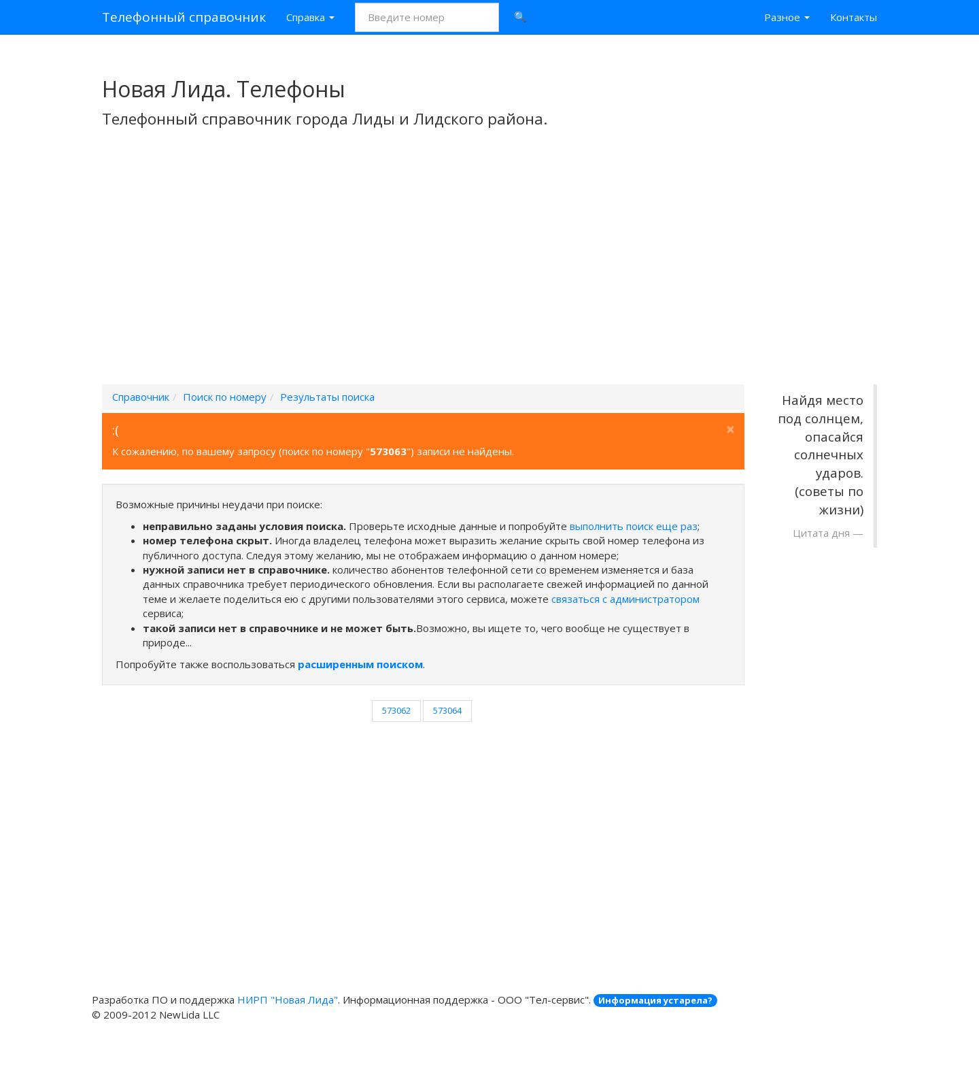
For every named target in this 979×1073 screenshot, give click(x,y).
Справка (310, 17)
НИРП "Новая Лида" (287, 999)
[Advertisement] (489, 274)
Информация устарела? (655, 1000)
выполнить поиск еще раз (634, 526)
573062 (396, 710)
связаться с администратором (625, 599)
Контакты (853, 17)
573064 (447, 710)
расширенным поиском (360, 664)
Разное (787, 17)
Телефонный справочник (184, 17)
